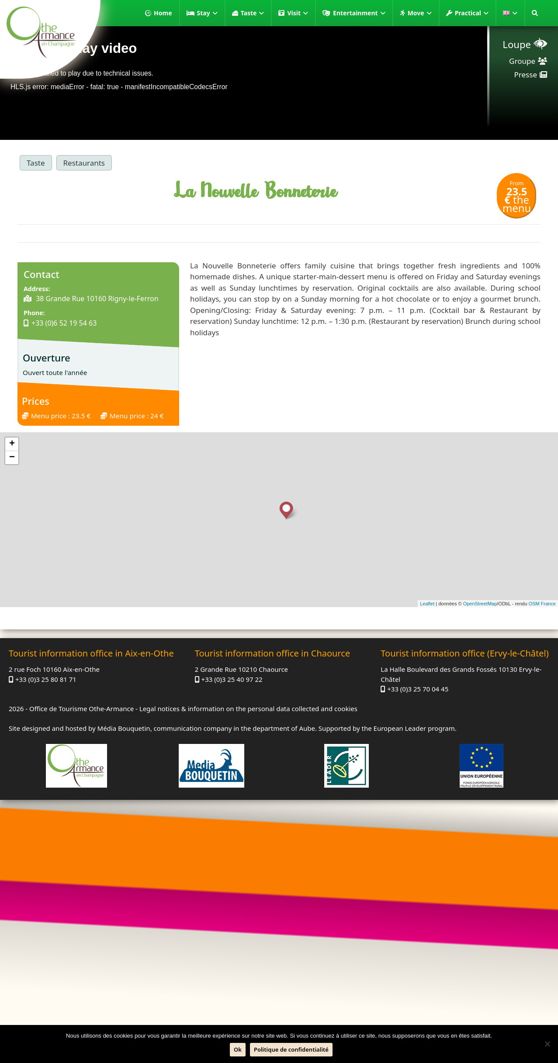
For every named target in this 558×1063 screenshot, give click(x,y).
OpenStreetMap (480, 603)
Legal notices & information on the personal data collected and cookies (248, 708)
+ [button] (12, 444)
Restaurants (84, 163)
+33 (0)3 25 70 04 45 (417, 688)
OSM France (542, 603)
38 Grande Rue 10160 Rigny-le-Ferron (96, 298)
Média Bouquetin (123, 728)
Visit (297, 13)
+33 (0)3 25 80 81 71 (45, 679)
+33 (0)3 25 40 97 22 (232, 679)
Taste (252, 13)
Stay (207, 13)
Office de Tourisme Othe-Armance (81, 708)
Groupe (522, 61)
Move (420, 13)
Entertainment (359, 13)
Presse (525, 74)
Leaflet (427, 603)
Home (163, 13)
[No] (547, 1043)
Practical (472, 13)
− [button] (12, 457)
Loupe (517, 44)
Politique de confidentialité (291, 1049)
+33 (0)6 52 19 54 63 (64, 323)
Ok (238, 1049)
